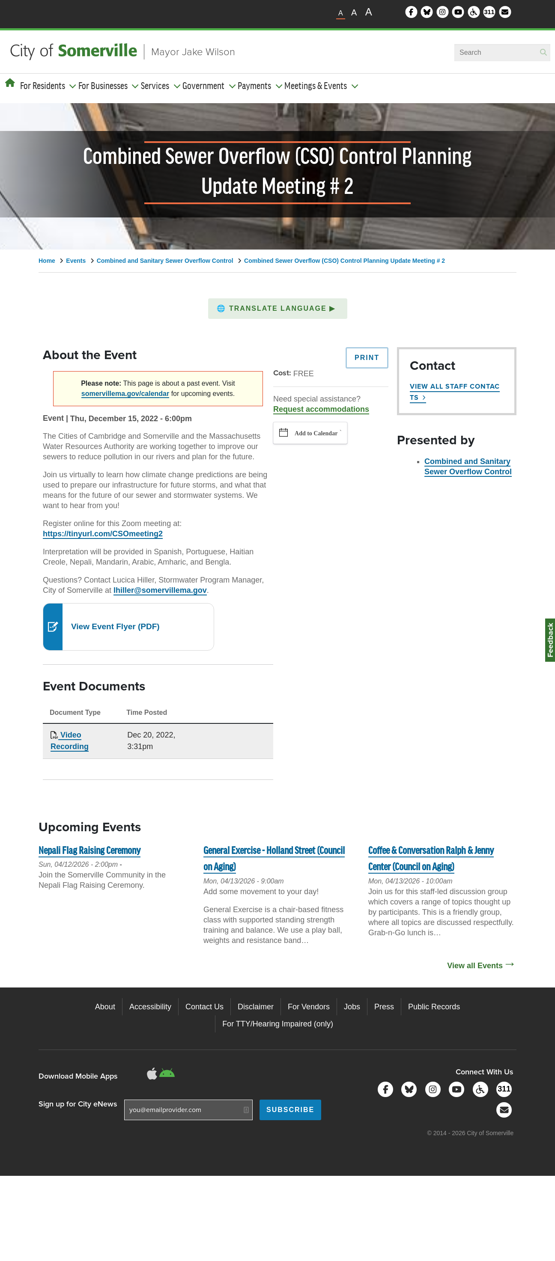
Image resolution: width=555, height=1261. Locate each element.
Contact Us (204, 1006)
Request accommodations (321, 409)
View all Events (475, 965)
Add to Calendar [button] (316, 433)
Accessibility (150, 1006)
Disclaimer (256, 1006)
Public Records (434, 1006)
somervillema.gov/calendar (125, 393)
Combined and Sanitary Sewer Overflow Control (165, 260)
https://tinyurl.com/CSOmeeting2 (103, 533)
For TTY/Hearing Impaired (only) (277, 1024)
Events (76, 260)
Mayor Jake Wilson (193, 51)
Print (367, 357)
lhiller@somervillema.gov (160, 590)
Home (47, 260)
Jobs (352, 1006)
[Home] (10, 83)
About (105, 1006)
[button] (277, 308)
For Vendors (309, 1006)
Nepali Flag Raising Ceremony (89, 851)
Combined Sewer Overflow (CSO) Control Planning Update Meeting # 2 (344, 260)
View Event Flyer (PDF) (115, 626)
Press (384, 1006)
